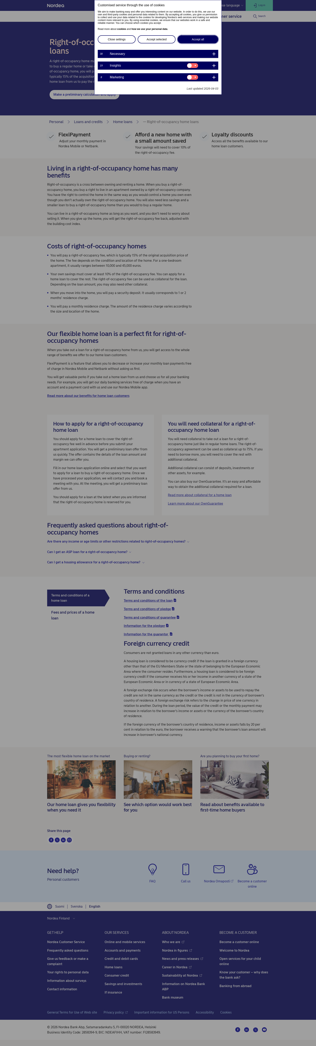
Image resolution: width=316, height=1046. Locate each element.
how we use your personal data (149, 29)
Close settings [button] (117, 39)
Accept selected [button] (157, 39)
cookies (121, 29)
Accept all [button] (198, 39)
